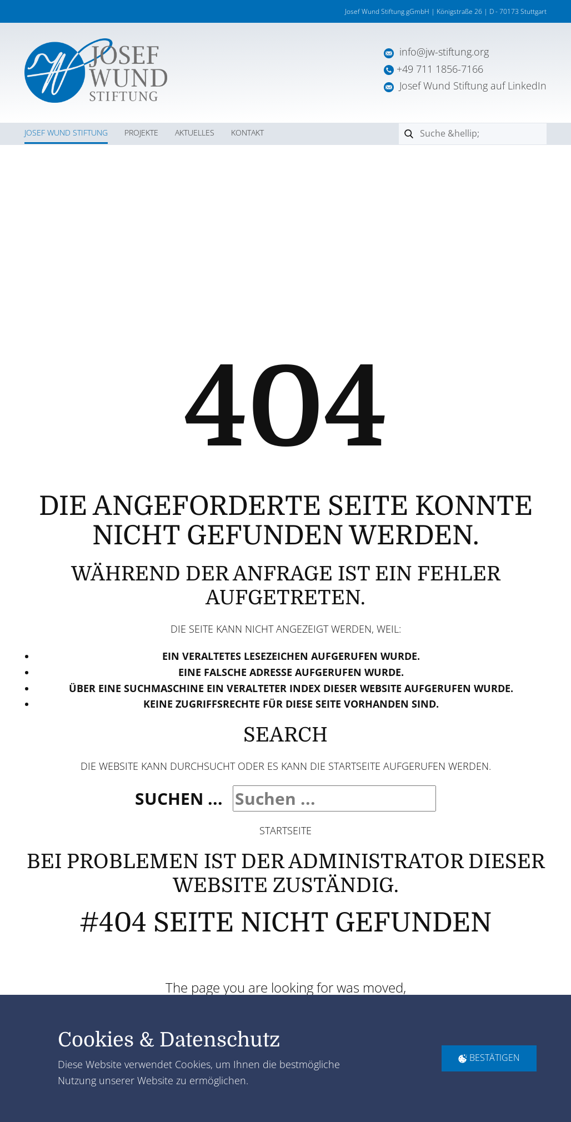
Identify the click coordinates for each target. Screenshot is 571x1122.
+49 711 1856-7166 (440, 69)
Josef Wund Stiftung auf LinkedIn (465, 85)
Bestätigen (489, 1057)
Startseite (285, 830)
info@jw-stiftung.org (444, 51)
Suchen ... (179, 798)
